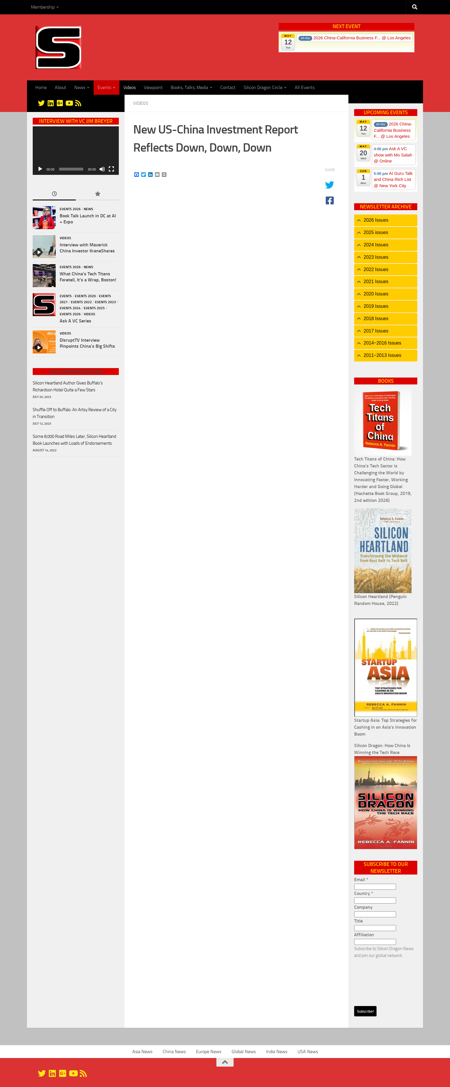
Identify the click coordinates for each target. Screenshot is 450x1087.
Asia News (142, 1051)
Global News (244, 1051)
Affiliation (364, 934)
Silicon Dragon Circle (263, 87)
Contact (228, 87)
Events (104, 87)
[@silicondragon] (41, 103)
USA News (308, 1051)
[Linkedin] (50, 103)
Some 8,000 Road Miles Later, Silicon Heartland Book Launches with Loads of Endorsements (74, 440)
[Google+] (59, 103)
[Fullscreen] (111, 169)
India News (276, 1051)
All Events (305, 87)
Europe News (208, 1051)
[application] (76, 150)
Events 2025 (94, 308)
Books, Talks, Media (189, 87)
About (60, 87)
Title (358, 921)
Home (41, 87)
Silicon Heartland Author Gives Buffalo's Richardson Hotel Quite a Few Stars (68, 386)
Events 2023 (105, 302)
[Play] (40, 169)
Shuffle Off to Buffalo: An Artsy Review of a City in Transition (75, 413)
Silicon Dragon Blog (76, 371)
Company (363, 907)
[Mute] (102, 169)
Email (361, 879)
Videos (129, 87)
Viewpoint (153, 87)
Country (363, 893)
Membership (43, 7)
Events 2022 (81, 302)
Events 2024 (70, 308)
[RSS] (78, 103)
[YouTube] (68, 103)
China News (174, 1051)
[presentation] (377, 979)
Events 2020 (85, 296)
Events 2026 (70, 209)
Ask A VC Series (75, 321)
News (79, 87)
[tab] (385, 220)
